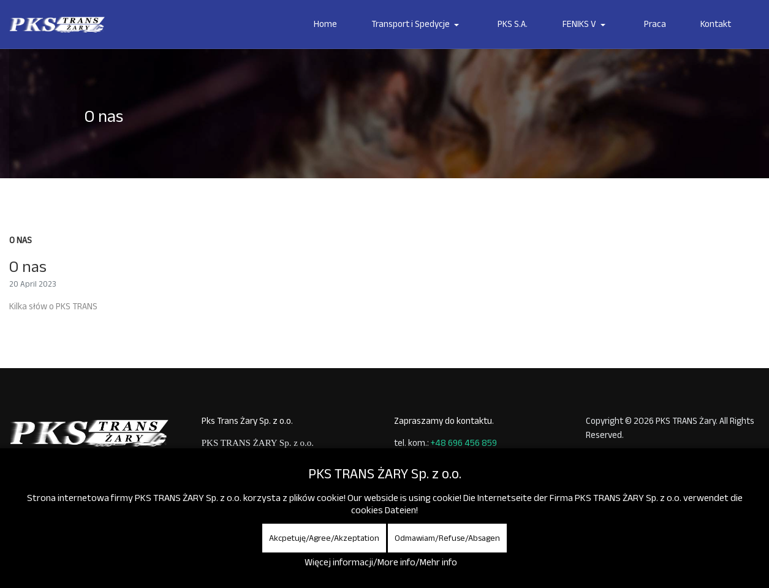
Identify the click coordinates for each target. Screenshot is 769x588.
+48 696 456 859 (464, 442)
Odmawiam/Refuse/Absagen (447, 538)
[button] (417, 24)
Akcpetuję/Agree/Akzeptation (324, 538)
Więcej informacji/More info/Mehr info (381, 562)
